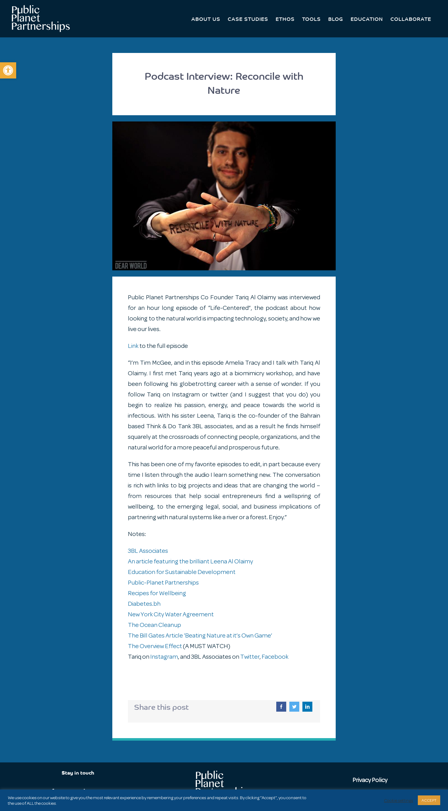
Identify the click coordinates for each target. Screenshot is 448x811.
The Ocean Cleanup (154, 624)
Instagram (164, 656)
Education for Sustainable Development (182, 572)
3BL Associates (148, 550)
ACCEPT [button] (429, 800)
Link (133, 345)
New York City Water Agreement (171, 614)
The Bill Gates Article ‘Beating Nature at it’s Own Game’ (200, 635)
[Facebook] (281, 706)
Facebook (275, 656)
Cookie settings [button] (398, 800)
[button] (8, 70)
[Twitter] (294, 706)
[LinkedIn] (307, 706)
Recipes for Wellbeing (157, 593)
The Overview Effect (155, 646)
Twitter (249, 656)
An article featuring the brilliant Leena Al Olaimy (190, 561)
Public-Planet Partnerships (163, 582)
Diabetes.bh (144, 603)
